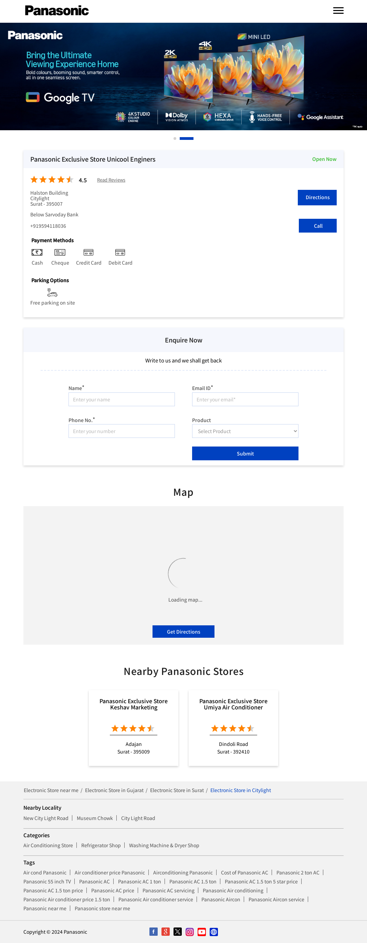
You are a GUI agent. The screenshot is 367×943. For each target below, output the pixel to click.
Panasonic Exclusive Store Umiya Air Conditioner (233, 704)
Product (201, 419)
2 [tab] (181, 138)
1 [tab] (175, 138)
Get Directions (183, 631)
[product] (245, 431)
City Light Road (138, 817)
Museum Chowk (95, 817)
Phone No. (82, 419)
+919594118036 (48, 225)
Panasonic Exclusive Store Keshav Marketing (133, 704)
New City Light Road (46, 817)
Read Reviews (111, 180)
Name (76, 387)
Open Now (324, 158)
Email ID (202, 387)
